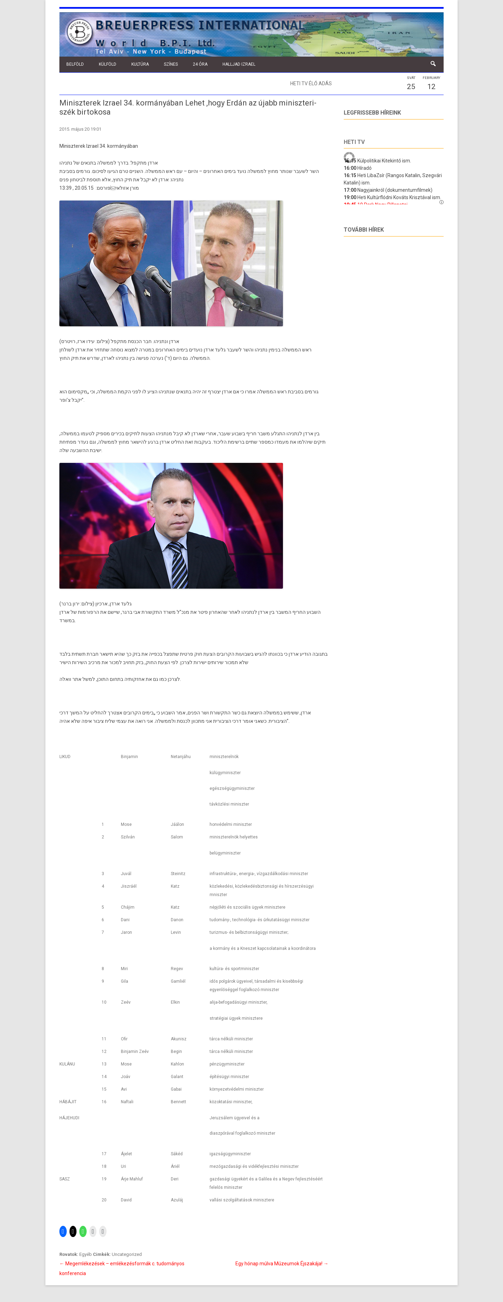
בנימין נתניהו (267, 349)
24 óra (200, 64)
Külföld (107, 64)
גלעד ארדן (215, 349)
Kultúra (140, 64)
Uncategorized (127, 1254)
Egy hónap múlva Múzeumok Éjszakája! (281, 1263)
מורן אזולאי (125, 188)
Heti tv (354, 142)
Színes (171, 64)
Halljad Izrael (239, 64)
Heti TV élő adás (311, 83)
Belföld (75, 64)
